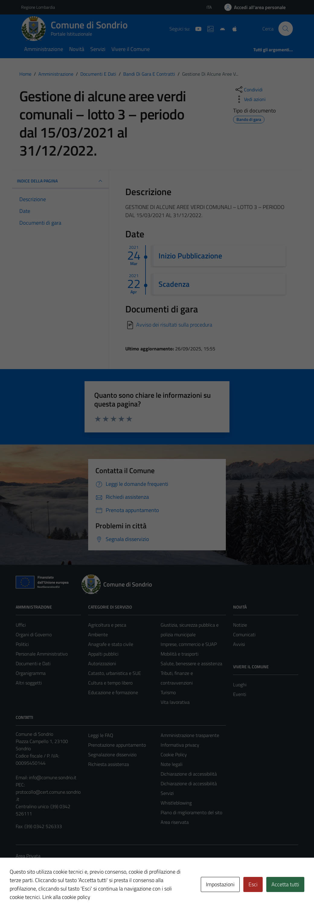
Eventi (239, 694)
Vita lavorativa (175, 702)
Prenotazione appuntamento (117, 744)
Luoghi (239, 684)
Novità (76, 49)
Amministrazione (43, 49)
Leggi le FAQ (100, 735)
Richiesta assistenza (108, 764)
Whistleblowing (176, 802)
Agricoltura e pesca (107, 624)
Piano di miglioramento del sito (191, 812)
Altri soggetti (29, 682)
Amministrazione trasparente (190, 735)
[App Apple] (232, 28)
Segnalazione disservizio (112, 754)
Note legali (171, 764)
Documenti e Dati (33, 663)
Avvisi (239, 644)
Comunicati (244, 634)
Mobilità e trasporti (179, 653)
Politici (22, 644)
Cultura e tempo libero (110, 682)
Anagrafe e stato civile (110, 644)
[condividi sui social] (248, 89)
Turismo (168, 692)
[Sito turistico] (208, 28)
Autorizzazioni (102, 663)
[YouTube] (196, 28)
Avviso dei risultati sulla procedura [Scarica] (174, 325)
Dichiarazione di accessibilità (189, 773)
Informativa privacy (180, 744)
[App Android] (220, 28)
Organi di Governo (34, 634)
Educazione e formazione (113, 692)
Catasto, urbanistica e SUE (114, 673)
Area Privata (28, 855)
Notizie (240, 624)
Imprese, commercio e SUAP (189, 644)
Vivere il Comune (130, 49)
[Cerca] (285, 28)
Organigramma (31, 673)
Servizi (97, 49)
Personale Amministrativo (42, 653)
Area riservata (175, 822)
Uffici (21, 624)
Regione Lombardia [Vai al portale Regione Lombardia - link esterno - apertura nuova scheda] (38, 7)
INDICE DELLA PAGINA (60, 181)
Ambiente (98, 634)
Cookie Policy (174, 754)
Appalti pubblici (103, 653)
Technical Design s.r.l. (57, 893)
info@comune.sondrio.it (52, 777)
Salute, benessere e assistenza (191, 663)
